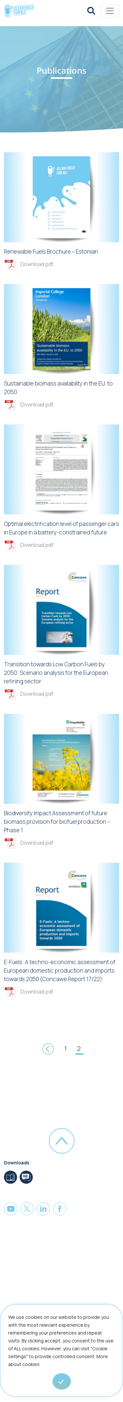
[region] (61, 1353)
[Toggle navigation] (110, 10)
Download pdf (36, 264)
